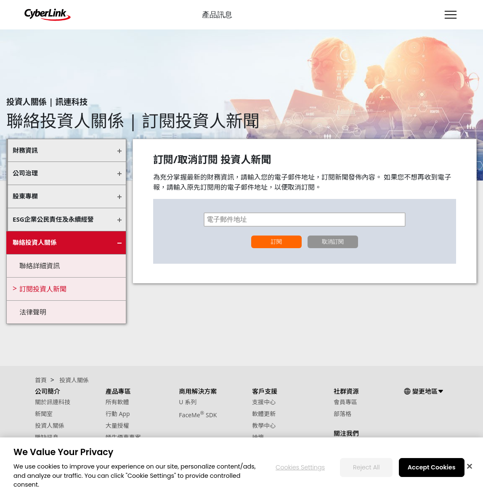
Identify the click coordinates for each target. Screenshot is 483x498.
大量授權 (117, 425)
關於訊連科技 (52, 402)
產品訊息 (217, 15)
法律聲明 (32, 312)
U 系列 (187, 402)
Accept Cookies (432, 467)
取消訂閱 (333, 241)
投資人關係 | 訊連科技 (47, 101)
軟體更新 (264, 414)
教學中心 (264, 425)
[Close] (469, 466)
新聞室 (44, 414)
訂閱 (276, 241)
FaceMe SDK (198, 415)
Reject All (366, 467)
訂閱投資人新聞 (42, 289)
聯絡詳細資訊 (39, 265)
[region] (241, 467)
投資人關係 (49, 425)
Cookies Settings (300, 467)
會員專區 (345, 402)
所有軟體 (117, 402)
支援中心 (264, 402)
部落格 (342, 414)
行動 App (118, 414)
